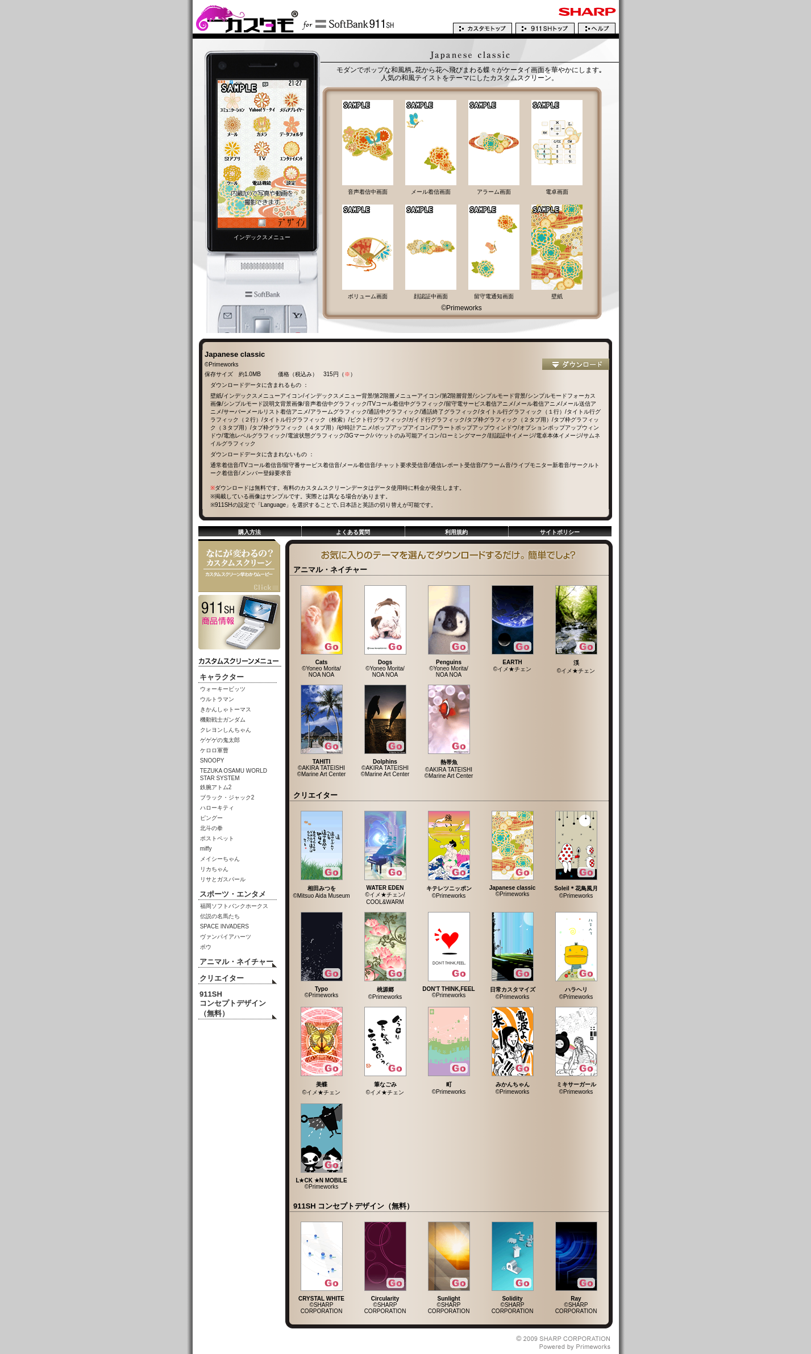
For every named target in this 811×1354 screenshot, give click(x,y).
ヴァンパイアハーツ (225, 937)
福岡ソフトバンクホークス (234, 906)
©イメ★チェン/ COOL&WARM (385, 892)
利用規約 (456, 532)
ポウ (205, 947)
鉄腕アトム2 (216, 787)
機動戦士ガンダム (223, 719)
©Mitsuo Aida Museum (321, 889)
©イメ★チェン (513, 663)
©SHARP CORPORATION (321, 1302)
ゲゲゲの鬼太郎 (220, 740)
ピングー (211, 818)
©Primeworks (449, 889)
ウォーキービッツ (223, 689)
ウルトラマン (217, 699)
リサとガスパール (223, 879)
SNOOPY (212, 760)
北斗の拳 (211, 828)
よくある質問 (353, 532)
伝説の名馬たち (220, 916)
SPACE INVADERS (224, 926)
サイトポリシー (560, 532)
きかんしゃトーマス (225, 709)
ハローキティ (217, 808)
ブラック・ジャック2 (227, 797)
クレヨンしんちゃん (225, 730)
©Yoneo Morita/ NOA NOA (322, 666)
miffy (206, 848)
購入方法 (249, 532)
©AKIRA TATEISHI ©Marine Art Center (321, 765)
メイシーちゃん (220, 859)
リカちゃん (214, 869)
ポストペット (217, 838)
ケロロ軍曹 (214, 750)
